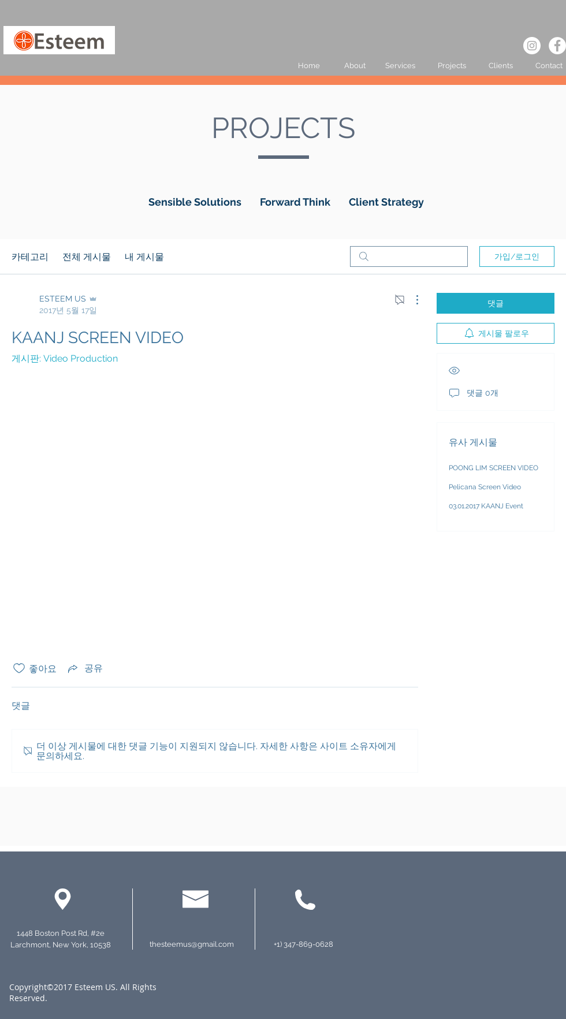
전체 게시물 (86, 256)
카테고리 (30, 256)
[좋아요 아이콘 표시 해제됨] (19, 668)
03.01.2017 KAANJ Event (486, 506)
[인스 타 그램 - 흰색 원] (532, 45)
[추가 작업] (411, 300)
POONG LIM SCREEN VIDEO (493, 468)
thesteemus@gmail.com (192, 944)
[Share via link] (84, 668)
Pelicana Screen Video (485, 487)
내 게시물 (144, 256)
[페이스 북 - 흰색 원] (557, 45)
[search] (409, 256)
